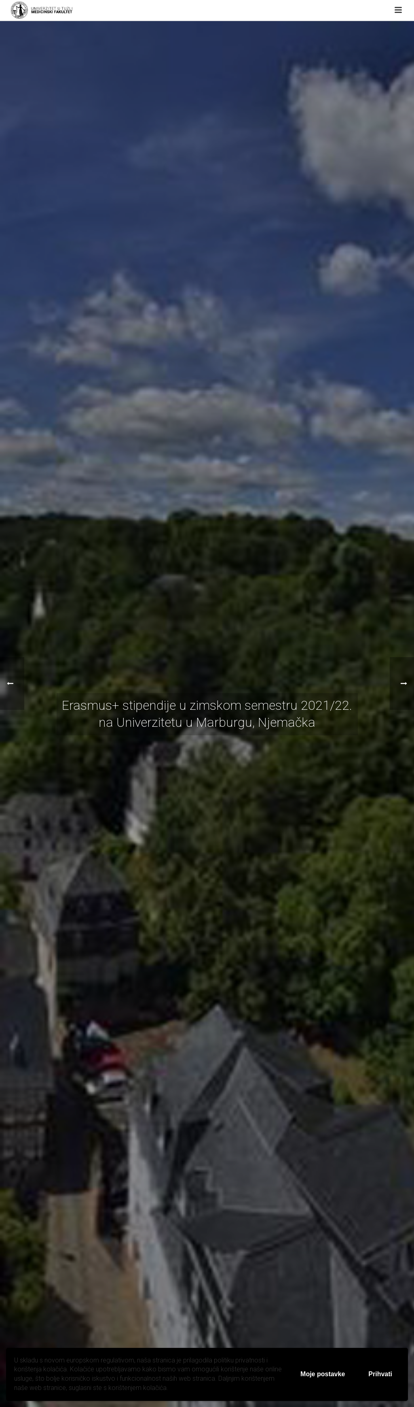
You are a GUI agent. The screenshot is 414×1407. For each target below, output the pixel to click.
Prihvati (380, 1374)
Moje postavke (322, 1374)
